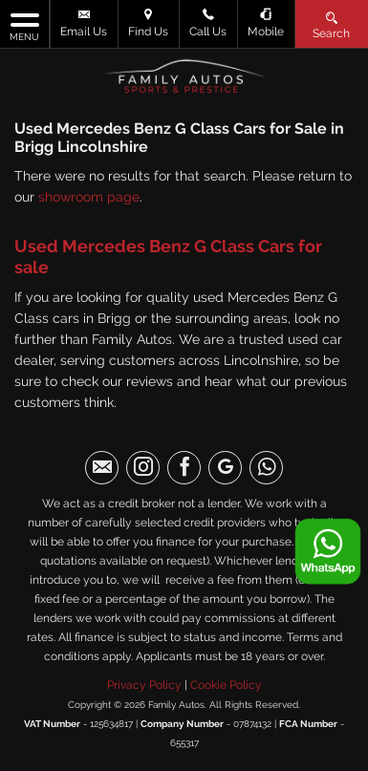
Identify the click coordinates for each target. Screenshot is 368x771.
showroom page (89, 196)
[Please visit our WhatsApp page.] (266, 467)
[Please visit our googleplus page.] (225, 467)
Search (331, 24)
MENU (24, 26)
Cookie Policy (226, 685)
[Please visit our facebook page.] (184, 467)
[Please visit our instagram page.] (143, 467)
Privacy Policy (144, 685)
